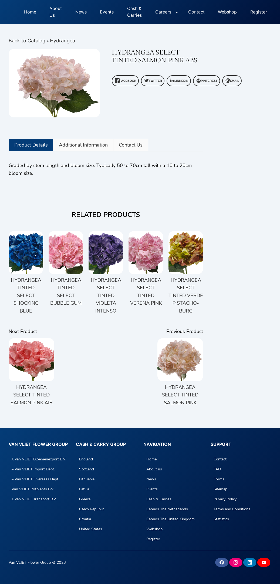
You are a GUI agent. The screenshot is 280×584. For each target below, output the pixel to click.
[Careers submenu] (177, 12)
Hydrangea (62, 40)
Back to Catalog (28, 40)
